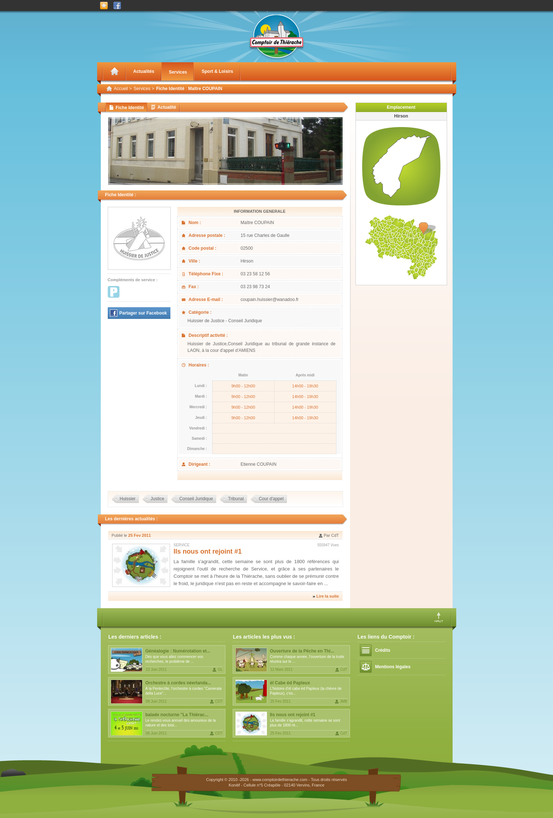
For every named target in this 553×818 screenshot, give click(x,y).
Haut (439, 617)
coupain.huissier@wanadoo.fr (270, 299)
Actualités (143, 71)
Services (178, 72)
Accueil (121, 88)
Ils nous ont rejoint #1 (208, 551)
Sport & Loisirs (217, 71)
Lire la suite (327, 596)
